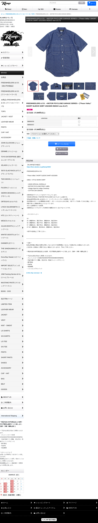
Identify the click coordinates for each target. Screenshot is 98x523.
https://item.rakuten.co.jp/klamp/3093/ (39, 167)
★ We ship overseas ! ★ (34, 273)
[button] (41, 9)
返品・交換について (33, 138)
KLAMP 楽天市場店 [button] (49, 519)
